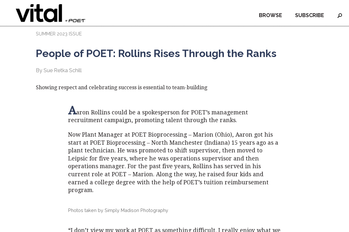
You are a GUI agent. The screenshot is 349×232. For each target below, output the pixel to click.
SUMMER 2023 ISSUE (59, 33)
